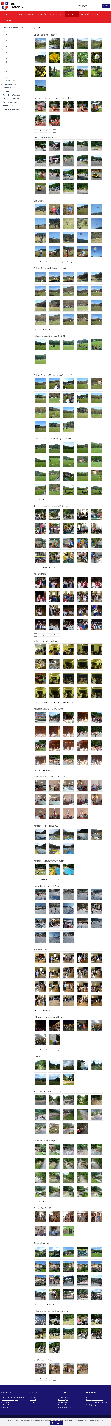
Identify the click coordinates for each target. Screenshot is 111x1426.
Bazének (33, 1400)
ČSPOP (88, 1397)
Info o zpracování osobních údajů (13, 1397)
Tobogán (33, 1402)
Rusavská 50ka (63, 1400)
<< (36, 131)
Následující (69, 262)
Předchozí (43, 131)
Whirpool (33, 1397)
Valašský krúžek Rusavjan (94, 1400)
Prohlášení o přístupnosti (10, 1400)
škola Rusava (62, 1402)
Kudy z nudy (62, 1405)
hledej (106, 6)
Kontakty (5, 1407)
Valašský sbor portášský (94, 1405)
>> (77, 262)
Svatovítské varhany (64, 1407)
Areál (32, 1405)
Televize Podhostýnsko (65, 1397)
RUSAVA (17, 5)
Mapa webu (6, 1405)
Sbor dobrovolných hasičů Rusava (97, 1402)
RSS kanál (5, 1402)
